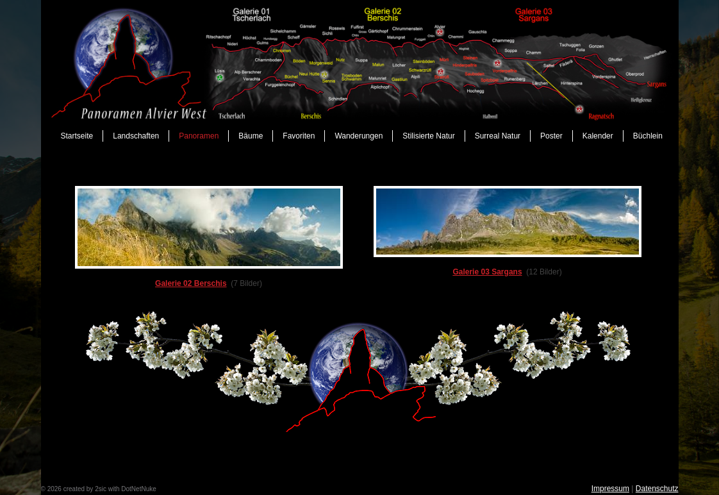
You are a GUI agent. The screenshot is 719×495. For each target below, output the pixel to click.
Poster (551, 135)
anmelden (171, 488)
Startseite (77, 135)
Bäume (250, 135)
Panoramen (199, 135)
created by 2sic (84, 488)
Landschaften (136, 135)
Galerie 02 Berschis (191, 283)
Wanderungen (359, 135)
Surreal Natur (497, 135)
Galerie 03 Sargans (487, 271)
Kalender (598, 135)
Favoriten (299, 135)
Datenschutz (657, 488)
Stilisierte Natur (428, 135)
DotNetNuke (138, 488)
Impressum (610, 488)
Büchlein (648, 135)
